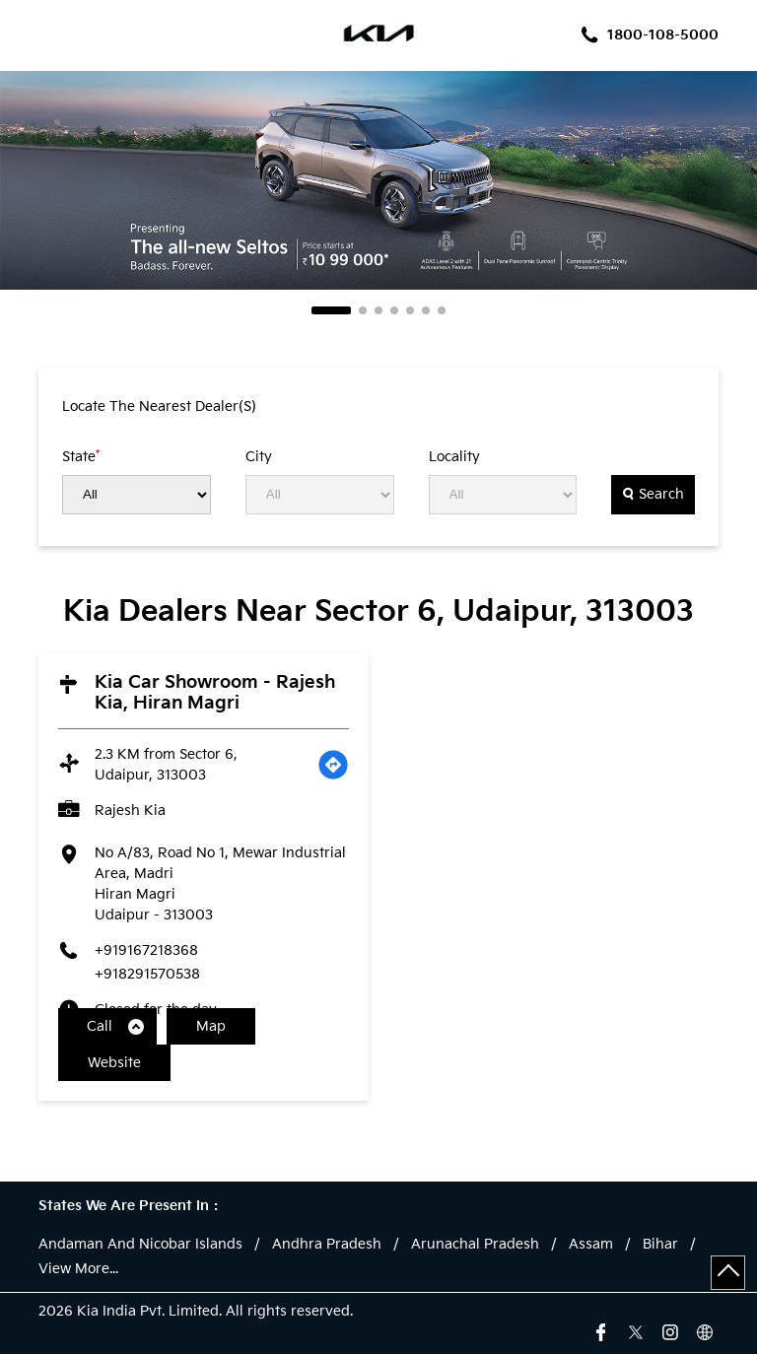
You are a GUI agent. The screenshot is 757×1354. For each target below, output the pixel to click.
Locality (454, 457)
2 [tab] (363, 310)
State (81, 456)
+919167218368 (146, 950)
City (258, 457)
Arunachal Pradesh (475, 1244)
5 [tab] (410, 310)
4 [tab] (394, 310)
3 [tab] (378, 310)
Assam (591, 1244)
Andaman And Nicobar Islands (140, 1244)
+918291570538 (147, 974)
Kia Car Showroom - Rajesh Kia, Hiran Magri (215, 692)
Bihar (660, 1244)
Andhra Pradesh (326, 1244)
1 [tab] (331, 310)
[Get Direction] (333, 764)
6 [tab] (426, 310)
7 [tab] (442, 310)
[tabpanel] (378, 180)
